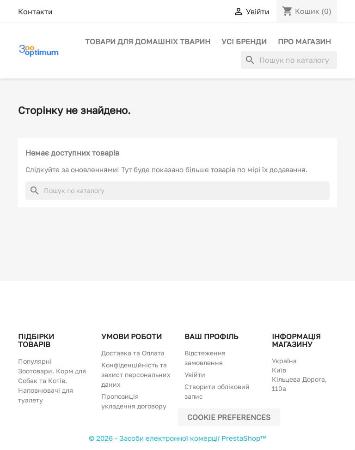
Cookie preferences (228, 417)
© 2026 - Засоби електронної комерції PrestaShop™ (177, 438)
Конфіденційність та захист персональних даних (136, 374)
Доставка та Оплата (133, 353)
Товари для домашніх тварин (147, 41)
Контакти (35, 11)
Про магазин (304, 41)
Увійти (194, 374)
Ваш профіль (211, 336)
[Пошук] (289, 60)
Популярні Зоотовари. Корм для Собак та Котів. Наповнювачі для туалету (52, 380)
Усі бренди (244, 41)
